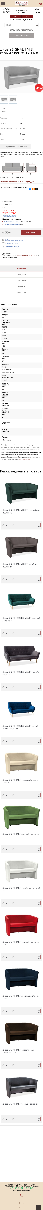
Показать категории (21, 35)
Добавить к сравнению (14, 240)
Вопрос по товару (12, 247)
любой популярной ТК (26, 255)
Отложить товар (11, 243)
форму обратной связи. (24, 459)
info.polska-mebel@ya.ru (21, 30)
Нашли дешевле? (9, 216)
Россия (22, 5)
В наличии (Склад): (11, 221)
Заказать (30, 232)
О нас (21, 1203)
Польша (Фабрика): (12, 224)
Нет (15, 16)
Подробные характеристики (15, 146)
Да (27, 16)
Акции (21, 1207)
